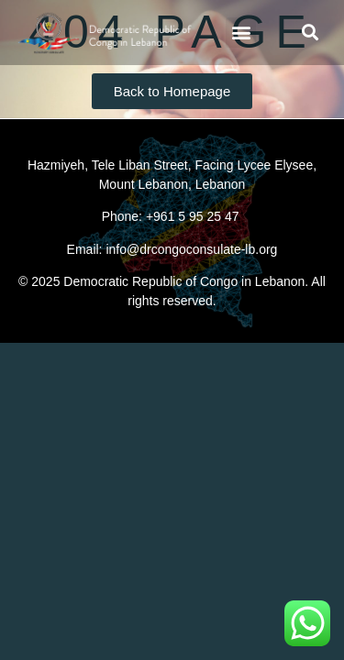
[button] (241, 32)
